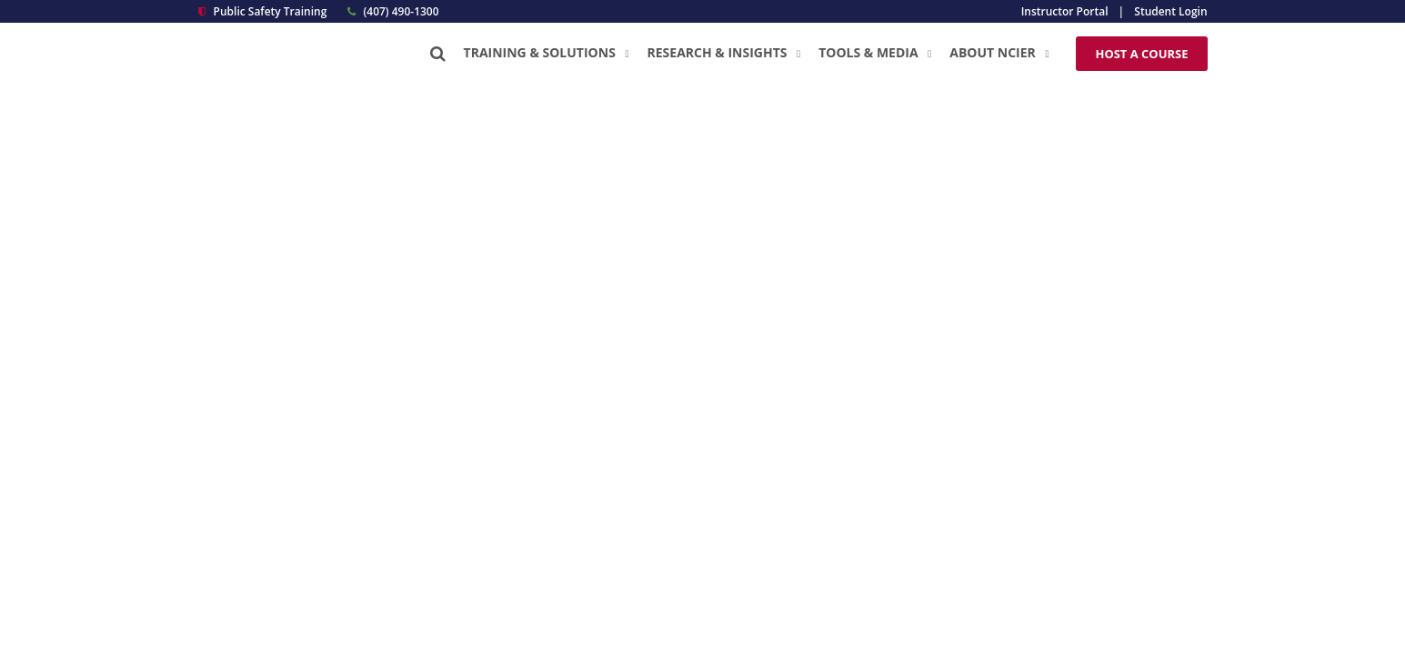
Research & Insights (724, 52)
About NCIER (999, 52)
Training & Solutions (546, 52)
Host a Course (1141, 53)
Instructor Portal (1065, 11)
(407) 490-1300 (392, 11)
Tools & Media (874, 52)
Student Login (1170, 11)
